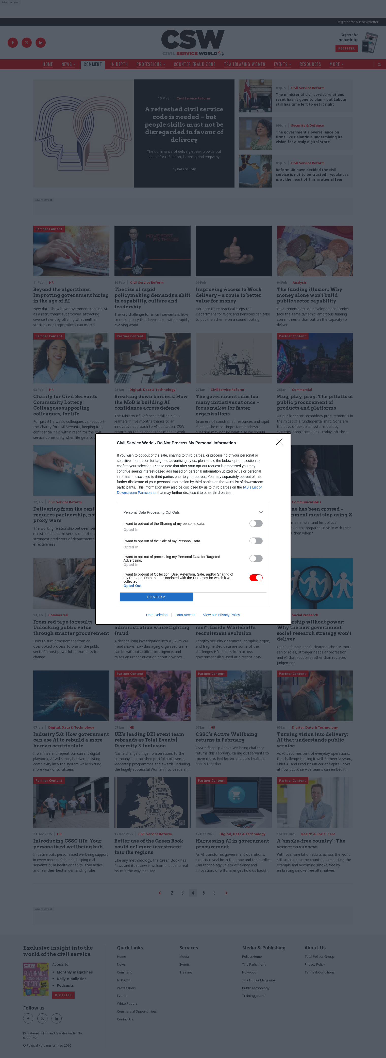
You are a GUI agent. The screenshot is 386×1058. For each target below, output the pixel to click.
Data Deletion (157, 615)
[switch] (256, 523)
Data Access (185, 615)
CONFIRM (156, 597)
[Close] (281, 443)
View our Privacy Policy (221, 615)
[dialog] (193, 529)
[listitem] (193, 512)
